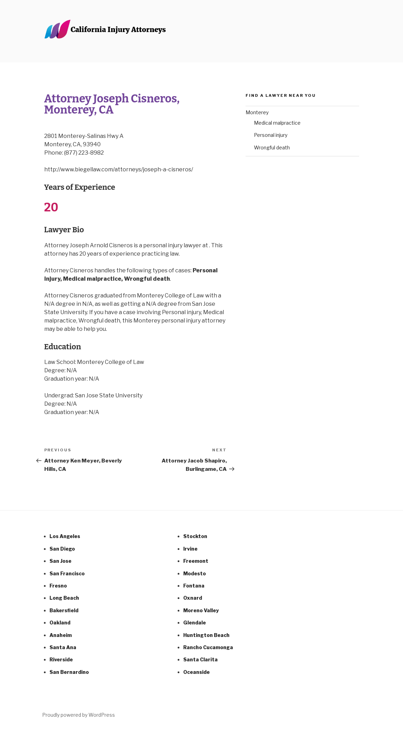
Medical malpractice (277, 123)
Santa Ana (62, 647)
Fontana (193, 586)
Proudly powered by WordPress (78, 715)
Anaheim (60, 635)
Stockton (195, 536)
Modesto (194, 573)
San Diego (62, 549)
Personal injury (270, 135)
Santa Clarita (200, 659)
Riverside (61, 659)
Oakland (59, 622)
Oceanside (196, 672)
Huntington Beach (206, 635)
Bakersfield (63, 610)
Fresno (58, 586)
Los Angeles (64, 536)
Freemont (195, 561)
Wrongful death (272, 147)
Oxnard (192, 598)
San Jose (60, 561)
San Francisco (67, 573)
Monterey (257, 112)
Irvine (190, 549)
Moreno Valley (201, 610)
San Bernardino (69, 672)
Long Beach (64, 598)
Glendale (194, 622)
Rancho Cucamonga (208, 647)
